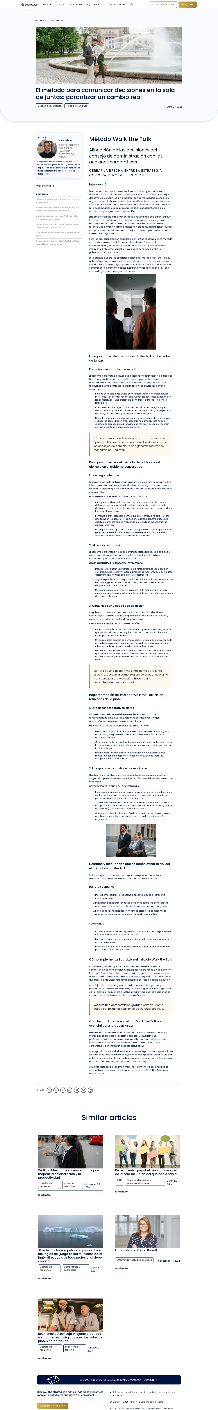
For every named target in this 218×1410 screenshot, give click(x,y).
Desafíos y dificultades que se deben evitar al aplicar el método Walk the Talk (57, 226)
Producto (47, 4)
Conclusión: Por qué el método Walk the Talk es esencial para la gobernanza (58, 242)
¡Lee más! (119, 450)
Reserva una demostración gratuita (117, 1005)
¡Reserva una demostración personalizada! (122, 680)
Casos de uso (75, 4)
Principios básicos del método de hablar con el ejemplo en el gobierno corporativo (57, 209)
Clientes (60, 4)
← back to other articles (49, 20)
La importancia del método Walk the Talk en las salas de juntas (58, 201)
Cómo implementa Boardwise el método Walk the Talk (58, 234)
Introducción (42, 194)
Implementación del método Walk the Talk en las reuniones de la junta (57, 217)
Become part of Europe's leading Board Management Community (118, 1379)
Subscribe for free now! (53, 1405)
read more (44, 1195)
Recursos (98, 4)
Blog (88, 4)
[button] (116, 5)
